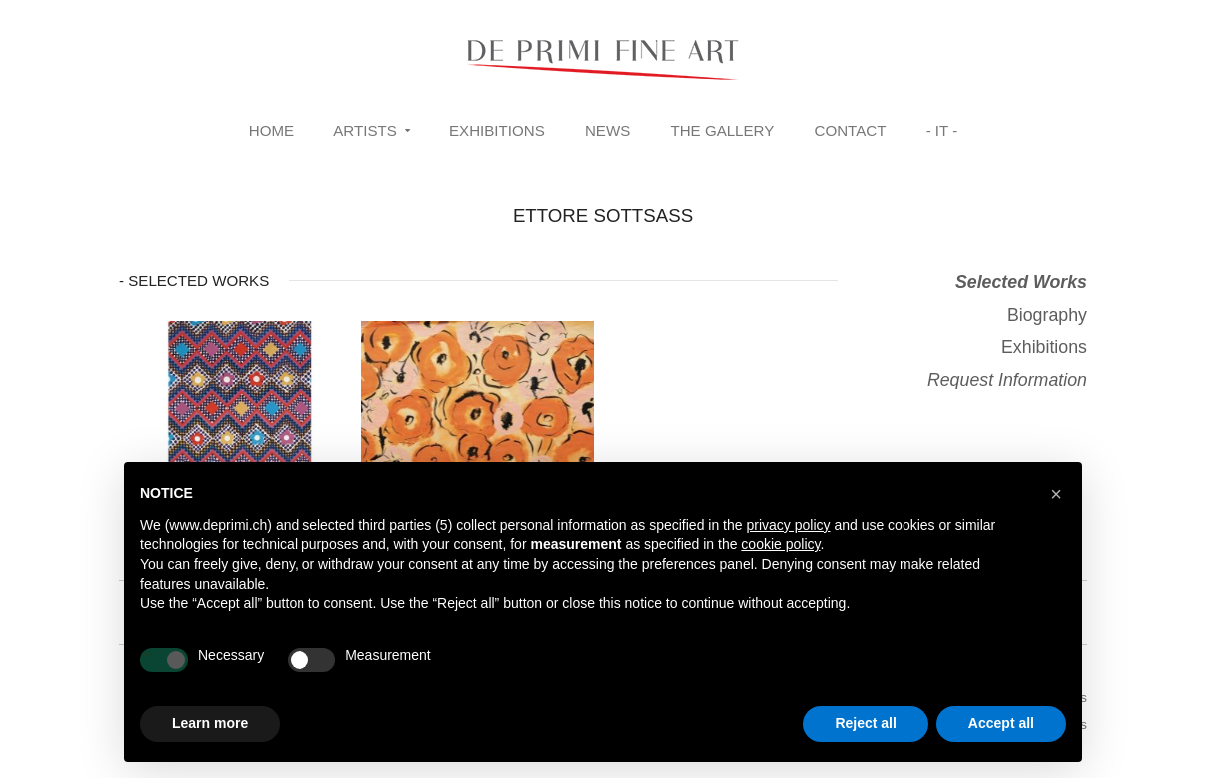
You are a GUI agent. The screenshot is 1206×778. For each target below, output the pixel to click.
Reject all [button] (865, 723)
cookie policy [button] (780, 544)
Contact (851, 130)
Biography (1047, 315)
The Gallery (722, 130)
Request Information (1007, 379)
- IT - (942, 130)
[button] (1056, 494)
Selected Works (1021, 282)
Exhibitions (497, 130)
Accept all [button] (1001, 723)
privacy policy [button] (788, 525)
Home (271, 130)
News (607, 130)
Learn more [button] (210, 723)
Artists (365, 130)
